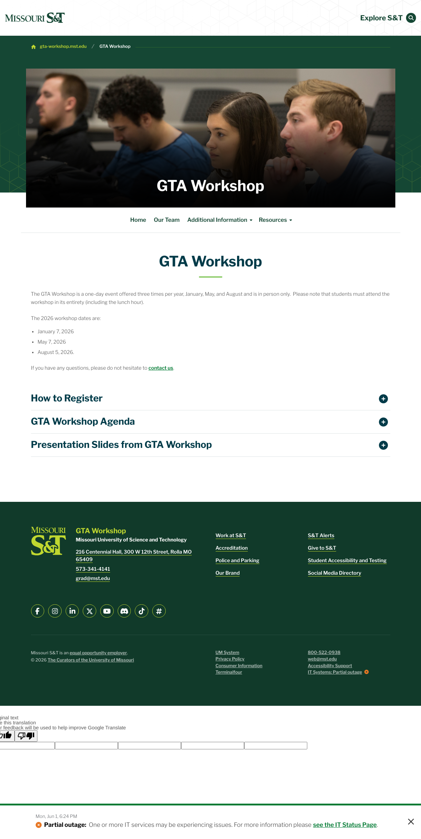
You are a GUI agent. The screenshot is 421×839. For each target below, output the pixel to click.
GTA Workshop (114, 46)
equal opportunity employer (98, 653)
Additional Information (221, 220)
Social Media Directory (334, 573)
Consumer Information (239, 666)
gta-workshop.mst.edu (63, 46)
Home (138, 219)
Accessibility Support (330, 666)
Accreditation (232, 548)
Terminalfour (229, 672)
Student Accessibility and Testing (347, 561)
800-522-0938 (324, 652)
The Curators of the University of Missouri (91, 660)
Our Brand (228, 573)
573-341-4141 (93, 569)
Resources (276, 220)
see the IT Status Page (345, 825)
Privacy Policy (230, 659)
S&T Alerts (321, 536)
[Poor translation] (26, 736)
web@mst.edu (322, 659)
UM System (228, 652)
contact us (160, 368)
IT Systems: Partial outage (335, 672)
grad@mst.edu (93, 578)
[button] (411, 18)
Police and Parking (238, 561)
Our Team (167, 219)
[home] (35, 18)
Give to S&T (322, 548)
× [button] (411, 822)
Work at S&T (231, 536)
